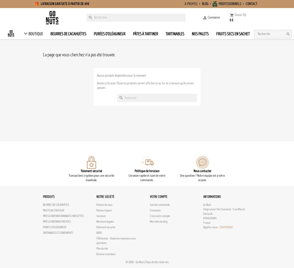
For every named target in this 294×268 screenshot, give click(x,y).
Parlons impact (104, 210)
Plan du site (102, 248)
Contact (251, 4)
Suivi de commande (160, 205)
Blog (205, 4)
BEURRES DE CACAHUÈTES (56, 205)
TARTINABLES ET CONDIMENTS (58, 233)
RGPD (99, 233)
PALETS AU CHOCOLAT (53, 210)
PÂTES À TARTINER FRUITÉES (57, 222)
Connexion (155, 210)
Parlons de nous (104, 205)
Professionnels (230, 4)
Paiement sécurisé (106, 227)
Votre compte (158, 197)
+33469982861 (226, 227)
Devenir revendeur (106, 254)
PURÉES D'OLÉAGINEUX (54, 227)
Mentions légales (105, 222)
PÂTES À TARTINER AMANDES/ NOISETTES (63, 216)
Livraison (101, 216)
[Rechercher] (136, 17)
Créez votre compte (160, 216)
